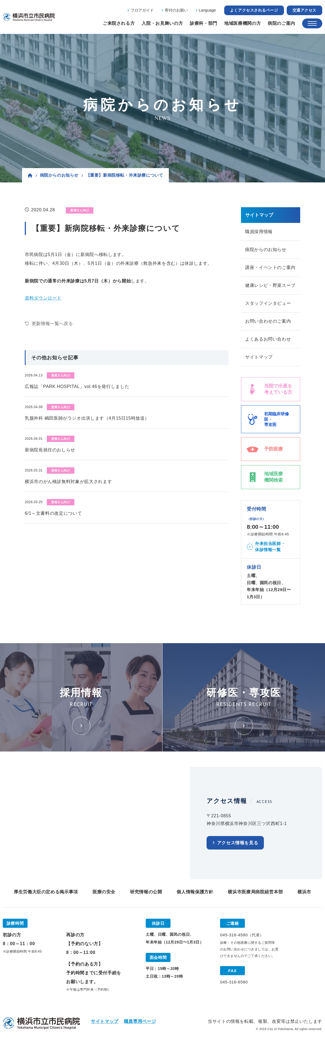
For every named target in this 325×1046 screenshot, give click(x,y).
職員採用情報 (259, 231)
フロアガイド (142, 10)
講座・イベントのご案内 (270, 267)
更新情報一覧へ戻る (52, 323)
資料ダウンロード (43, 298)
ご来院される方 (119, 23)
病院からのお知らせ (59, 175)
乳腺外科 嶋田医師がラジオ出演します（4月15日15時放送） (87, 418)
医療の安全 (104, 891)
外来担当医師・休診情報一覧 (270, 546)
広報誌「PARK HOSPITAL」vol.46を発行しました (77, 386)
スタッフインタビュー (268, 303)
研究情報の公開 (146, 891)
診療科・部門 (203, 23)
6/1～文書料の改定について (53, 513)
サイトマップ (259, 357)
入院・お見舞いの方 (162, 23)
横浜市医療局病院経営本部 (255, 891)
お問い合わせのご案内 (268, 321)
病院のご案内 (281, 23)
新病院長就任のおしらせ (50, 449)
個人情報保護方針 (195, 891)
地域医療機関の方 (242, 23)
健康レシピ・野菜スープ (270, 285)
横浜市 (304, 891)
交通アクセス (304, 10)
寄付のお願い (176, 10)
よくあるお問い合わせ (268, 339)
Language (207, 10)
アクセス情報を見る (237, 842)
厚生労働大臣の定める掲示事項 (46, 891)
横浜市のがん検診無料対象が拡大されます (68, 481)
